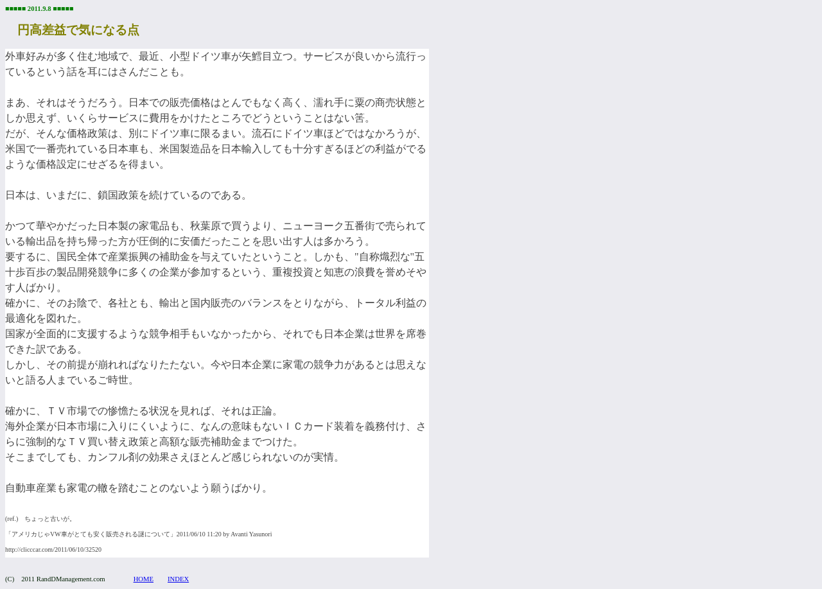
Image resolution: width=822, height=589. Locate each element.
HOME (143, 579)
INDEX (178, 579)
